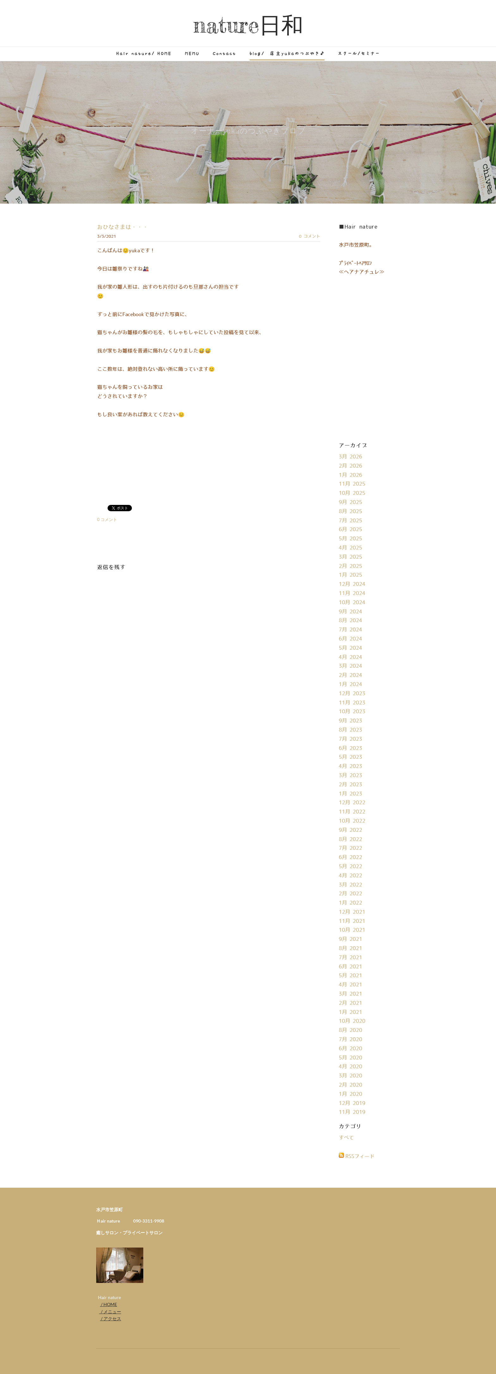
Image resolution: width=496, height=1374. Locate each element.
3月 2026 (350, 457)
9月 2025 (350, 502)
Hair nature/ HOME (144, 53)
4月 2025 (350, 548)
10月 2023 (352, 712)
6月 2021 (350, 967)
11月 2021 (352, 921)
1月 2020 (350, 1094)
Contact (224, 53)
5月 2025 (350, 539)
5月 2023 (350, 757)
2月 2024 (350, 675)
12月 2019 (352, 1103)
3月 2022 (350, 885)
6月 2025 (350, 529)
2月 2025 (350, 566)
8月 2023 (350, 730)
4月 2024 (350, 657)
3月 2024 (350, 666)
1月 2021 (350, 1012)
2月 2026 (350, 466)
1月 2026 (350, 475)
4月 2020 (350, 1067)
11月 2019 (352, 1112)
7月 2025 (350, 521)
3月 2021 (350, 994)
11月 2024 (352, 593)
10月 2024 (352, 602)
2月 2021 (350, 1003)
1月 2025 (350, 575)
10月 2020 (352, 1021)
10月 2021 (352, 930)
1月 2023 (350, 794)
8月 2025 (350, 511)
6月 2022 (350, 857)
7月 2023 (350, 739)
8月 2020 (350, 1030)
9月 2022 (350, 830)
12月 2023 (352, 693)
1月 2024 (350, 684)
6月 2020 (350, 1049)
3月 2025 (350, 557)
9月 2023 (350, 721)
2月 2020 (350, 1085)
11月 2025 (352, 484)
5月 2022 (350, 866)
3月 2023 (350, 775)
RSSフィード (360, 1156)
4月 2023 (350, 766)
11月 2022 (352, 812)
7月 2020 (350, 1039)
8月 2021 (350, 948)
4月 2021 (350, 985)
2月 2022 (350, 894)
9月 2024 (350, 612)
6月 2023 (350, 748)
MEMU (192, 53)
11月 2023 (352, 703)
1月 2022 (350, 903)
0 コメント (309, 236)
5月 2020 (350, 1058)
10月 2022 (352, 821)
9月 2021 (350, 939)
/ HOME (108, 1304)
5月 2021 (350, 975)
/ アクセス (110, 1318)
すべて (346, 1138)
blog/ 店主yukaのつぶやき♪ (287, 53)
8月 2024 (350, 620)
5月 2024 (350, 648)
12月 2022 (352, 803)
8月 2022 (350, 839)
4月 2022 (350, 876)
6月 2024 (350, 639)
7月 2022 (350, 848)
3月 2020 (350, 1076)
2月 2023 (350, 785)
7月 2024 (350, 630)
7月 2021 (350, 957)
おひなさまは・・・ (122, 227)
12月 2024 (352, 584)
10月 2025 (352, 493)
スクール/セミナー (359, 53)
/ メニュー (110, 1311)
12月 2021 (352, 912)
